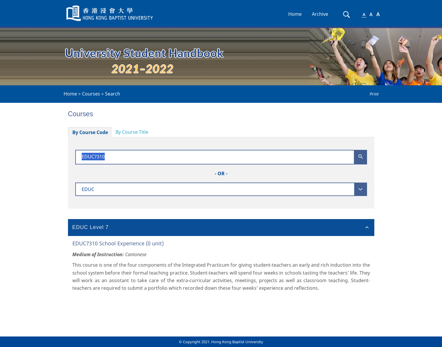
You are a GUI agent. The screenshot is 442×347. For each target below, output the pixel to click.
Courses (91, 94)
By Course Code (90, 132)
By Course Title (132, 132)
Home (295, 14)
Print (374, 94)
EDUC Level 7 (90, 227)
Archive (320, 14)
